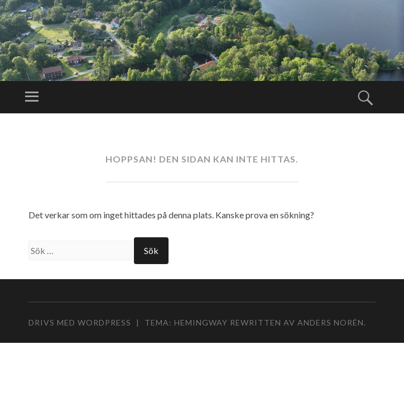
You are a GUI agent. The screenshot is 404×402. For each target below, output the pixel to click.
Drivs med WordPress (79, 322)
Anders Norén (330, 322)
